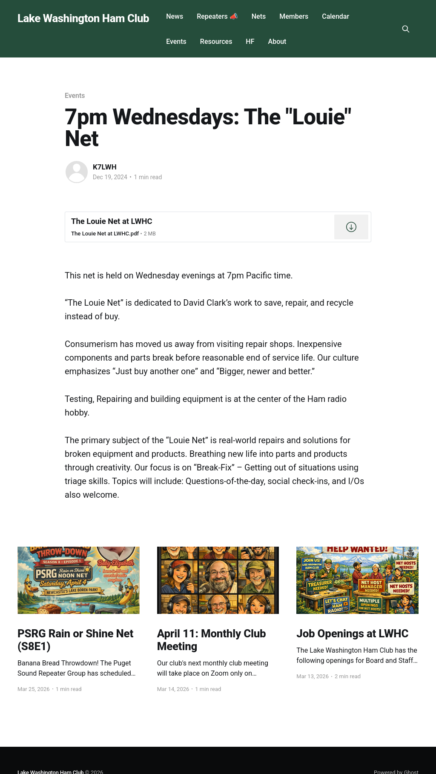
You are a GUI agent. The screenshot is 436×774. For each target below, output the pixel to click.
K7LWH (105, 167)
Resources (216, 41)
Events (176, 41)
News (174, 16)
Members (293, 16)
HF (250, 41)
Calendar (335, 16)
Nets (259, 16)
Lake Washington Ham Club (83, 18)
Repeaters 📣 (217, 16)
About (277, 41)
